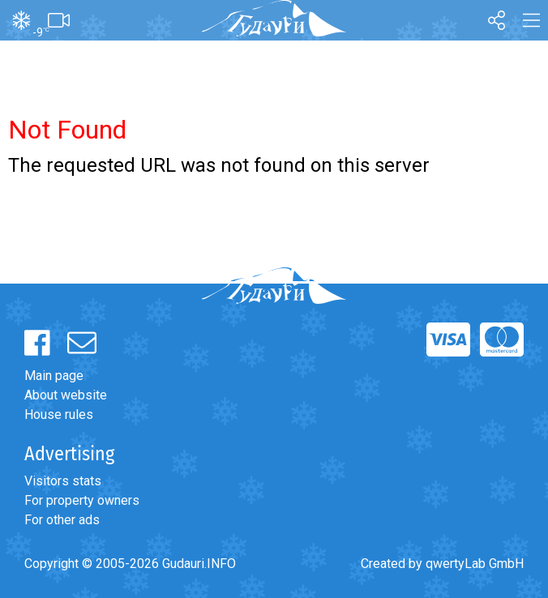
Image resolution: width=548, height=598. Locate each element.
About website (65, 395)
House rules (58, 414)
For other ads (62, 520)
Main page (53, 375)
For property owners (81, 500)
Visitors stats (62, 481)
